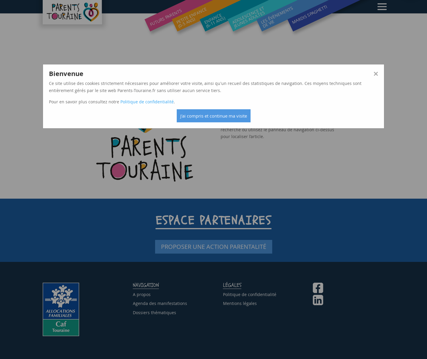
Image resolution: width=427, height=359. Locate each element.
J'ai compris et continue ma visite (213, 116)
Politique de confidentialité (147, 102)
